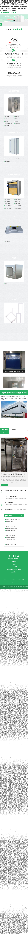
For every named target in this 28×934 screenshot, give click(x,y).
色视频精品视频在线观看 (15, 757)
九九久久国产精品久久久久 (6, 757)
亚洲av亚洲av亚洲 (15, 666)
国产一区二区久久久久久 (17, 887)
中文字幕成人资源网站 (13, 787)
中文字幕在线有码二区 (17, 880)
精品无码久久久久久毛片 (18, 876)
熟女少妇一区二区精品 (12, 790)
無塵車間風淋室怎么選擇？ (10, 539)
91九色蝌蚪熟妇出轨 (7, 870)
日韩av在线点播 (7, 697)
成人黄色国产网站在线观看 (20, 641)
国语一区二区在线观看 (5, 617)
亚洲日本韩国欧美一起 (9, 740)
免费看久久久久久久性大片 (17, 919)
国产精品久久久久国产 (23, 883)
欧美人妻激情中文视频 (19, 616)
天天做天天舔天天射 (15, 777)
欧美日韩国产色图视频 (24, 643)
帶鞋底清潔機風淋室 (8, 123)
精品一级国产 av (3, 843)
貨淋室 (16, 121)
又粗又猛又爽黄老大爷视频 (23, 713)
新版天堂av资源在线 (12, 779)
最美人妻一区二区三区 (5, 776)
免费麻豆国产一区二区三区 (5, 634)
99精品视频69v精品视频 (15, 659)
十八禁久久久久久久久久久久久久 (14, 610)
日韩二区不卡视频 (6, 879)
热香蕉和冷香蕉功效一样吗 (6, 648)
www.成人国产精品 (12, 838)
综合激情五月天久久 (4, 651)
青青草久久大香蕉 (11, 833)
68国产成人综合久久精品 (15, 628)
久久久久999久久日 (21, 608)
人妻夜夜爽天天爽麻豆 (20, 645)
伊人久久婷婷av (23, 794)
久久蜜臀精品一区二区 (16, 770)
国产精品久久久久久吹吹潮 (7, 688)
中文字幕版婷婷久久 (8, 841)
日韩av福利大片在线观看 (13, 721)
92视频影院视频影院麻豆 (14, 873)
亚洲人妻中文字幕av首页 (9, 797)
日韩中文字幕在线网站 (9, 846)
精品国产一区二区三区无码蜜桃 (13, 920)
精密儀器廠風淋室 (18, 208)
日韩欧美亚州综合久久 (13, 696)
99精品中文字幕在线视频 (23, 773)
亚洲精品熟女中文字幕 (9, 637)
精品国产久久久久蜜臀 (11, 613)
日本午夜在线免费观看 (11, 641)
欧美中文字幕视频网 (17, 649)
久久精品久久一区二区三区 (6, 639)
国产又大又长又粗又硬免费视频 (11, 808)
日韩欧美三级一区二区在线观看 (12, 788)
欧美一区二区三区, (13, 878)
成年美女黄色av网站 (12, 633)
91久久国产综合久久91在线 (7, 690)
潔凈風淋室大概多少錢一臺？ (11, 496)
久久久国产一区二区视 (11, 888)
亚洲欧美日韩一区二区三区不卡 (23, 916)
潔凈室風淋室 (17, 203)
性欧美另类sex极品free (16, 933)
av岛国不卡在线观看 (9, 758)
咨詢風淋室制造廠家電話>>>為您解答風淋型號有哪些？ (15, 24)
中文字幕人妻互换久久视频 (16, 774)
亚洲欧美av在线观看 (20, 879)
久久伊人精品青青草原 (20, 793)
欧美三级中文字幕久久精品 (20, 636)
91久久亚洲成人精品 (17, 698)
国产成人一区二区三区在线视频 (19, 802)
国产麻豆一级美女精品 (11, 665)
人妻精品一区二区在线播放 (19, 691)
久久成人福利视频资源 (4, 792)
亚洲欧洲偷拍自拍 (20, 781)
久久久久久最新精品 (23, 769)
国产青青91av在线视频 (13, 877)
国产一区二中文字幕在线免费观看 (11, 874)
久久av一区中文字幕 (5, 610)
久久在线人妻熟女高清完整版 (17, 760)
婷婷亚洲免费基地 (5, 724)
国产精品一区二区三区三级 (20, 844)
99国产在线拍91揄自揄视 (13, 687)
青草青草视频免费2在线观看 (18, 833)
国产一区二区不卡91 (19, 623)
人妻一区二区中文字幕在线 (11, 725)
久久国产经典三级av (5, 781)
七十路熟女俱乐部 (17, 843)
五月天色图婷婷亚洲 (17, 811)
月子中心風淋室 (18, 205)
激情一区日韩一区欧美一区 (11, 630)
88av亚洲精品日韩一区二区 (13, 732)
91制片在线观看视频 (18, 613)
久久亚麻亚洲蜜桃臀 (11, 763)
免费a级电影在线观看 (5, 736)
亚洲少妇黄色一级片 (24, 654)
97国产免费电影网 (25, 651)
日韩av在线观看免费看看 (7, 889)
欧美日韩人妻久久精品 (8, 622)
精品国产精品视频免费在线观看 (15, 761)
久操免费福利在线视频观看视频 (17, 690)
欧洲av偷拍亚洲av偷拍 (7, 709)
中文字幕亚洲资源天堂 (3, 920)
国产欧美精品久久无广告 (20, 851)
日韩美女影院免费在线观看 (6, 769)
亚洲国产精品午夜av (9, 644)
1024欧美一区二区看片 (14, 612)
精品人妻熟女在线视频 (23, 703)
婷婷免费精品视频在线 (14, 932)
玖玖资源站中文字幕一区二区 (20, 771)
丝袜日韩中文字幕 (4, 650)
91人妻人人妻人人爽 (24, 637)
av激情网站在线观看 (14, 682)
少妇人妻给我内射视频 (7, 767)
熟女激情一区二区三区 (22, 817)
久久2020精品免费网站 (11, 691)
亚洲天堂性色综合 (11, 723)
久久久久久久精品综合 (18, 640)
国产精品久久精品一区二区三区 (17, 688)
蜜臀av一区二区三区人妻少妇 (15, 668)
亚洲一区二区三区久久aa (20, 854)
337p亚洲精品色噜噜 (20, 646)
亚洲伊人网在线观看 (13, 625)
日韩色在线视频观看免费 (18, 723)
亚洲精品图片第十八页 (19, 840)
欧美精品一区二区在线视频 (23, 628)
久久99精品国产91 (14, 884)
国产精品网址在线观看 (15, 730)
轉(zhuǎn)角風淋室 (18, 119)
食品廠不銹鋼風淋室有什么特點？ (11, 535)
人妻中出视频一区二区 (12, 707)
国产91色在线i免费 (20, 653)
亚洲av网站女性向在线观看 (20, 708)
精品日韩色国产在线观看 (22, 612)
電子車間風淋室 (7, 199)
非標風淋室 (7, 125)
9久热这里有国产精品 (4, 684)
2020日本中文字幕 (3, 704)
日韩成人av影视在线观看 (15, 773)
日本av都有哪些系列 (23, 767)
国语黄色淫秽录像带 (12, 844)
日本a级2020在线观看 (20, 922)
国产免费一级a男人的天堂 (6, 737)
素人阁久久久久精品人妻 (6, 682)
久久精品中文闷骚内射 (19, 738)
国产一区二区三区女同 (18, 607)
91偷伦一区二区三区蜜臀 (11, 921)
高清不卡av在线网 (25, 814)
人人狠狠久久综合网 (19, 784)
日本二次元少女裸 (16, 797)
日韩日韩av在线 (19, 816)
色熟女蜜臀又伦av (18, 650)
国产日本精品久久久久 (21, 807)
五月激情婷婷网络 (23, 626)
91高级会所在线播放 (15, 926)
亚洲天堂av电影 (20, 758)
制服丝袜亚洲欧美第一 (16, 643)
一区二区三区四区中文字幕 (15, 709)
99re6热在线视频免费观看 (12, 891)
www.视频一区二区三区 (7, 703)
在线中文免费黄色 (14, 663)
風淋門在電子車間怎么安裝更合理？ (12, 523)
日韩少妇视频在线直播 (20, 689)
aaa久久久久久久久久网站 (6, 660)
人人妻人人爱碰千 (9, 930)
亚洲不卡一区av (12, 911)
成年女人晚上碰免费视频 (4, 638)
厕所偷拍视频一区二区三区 (11, 623)
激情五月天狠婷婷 (15, 764)
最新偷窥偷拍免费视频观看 (15, 742)
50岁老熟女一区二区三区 (12, 685)
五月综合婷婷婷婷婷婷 (19, 633)
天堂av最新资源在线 (11, 859)
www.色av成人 (20, 727)
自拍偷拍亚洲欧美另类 (3, 714)
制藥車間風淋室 (18, 199)
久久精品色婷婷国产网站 (16, 930)
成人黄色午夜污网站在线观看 (23, 634)
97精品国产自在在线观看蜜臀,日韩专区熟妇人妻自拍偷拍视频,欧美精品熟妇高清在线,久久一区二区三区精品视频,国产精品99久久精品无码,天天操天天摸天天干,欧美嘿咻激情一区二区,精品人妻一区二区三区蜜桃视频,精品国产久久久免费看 (14, 591)
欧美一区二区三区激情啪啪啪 (7, 836)
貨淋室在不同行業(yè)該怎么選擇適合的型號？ (13, 519)
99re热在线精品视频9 (7, 683)
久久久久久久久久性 (5, 838)
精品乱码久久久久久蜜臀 (14, 713)
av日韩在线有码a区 (13, 875)
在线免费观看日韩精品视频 (8, 711)
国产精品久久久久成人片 (20, 716)
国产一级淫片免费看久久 (18, 815)
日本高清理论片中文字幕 (21, 787)
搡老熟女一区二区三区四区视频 (10, 803)
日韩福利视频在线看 (16, 929)
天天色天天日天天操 (5, 661)
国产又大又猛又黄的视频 (8, 782)
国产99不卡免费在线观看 (5, 779)
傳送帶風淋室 (17, 123)
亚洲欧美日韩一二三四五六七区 (7, 619)
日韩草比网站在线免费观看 (10, 735)
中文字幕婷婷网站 (19, 630)
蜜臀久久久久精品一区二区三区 (12, 710)
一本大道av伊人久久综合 (12, 624)
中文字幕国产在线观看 (3, 635)
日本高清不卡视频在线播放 (12, 645)
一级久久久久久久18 (12, 616)
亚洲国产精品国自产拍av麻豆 (22, 656)
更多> (22, 515)
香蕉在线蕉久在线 (21, 712)
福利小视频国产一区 (15, 739)
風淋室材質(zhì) (21, 579)
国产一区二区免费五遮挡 (15, 660)
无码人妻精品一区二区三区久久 (16, 837)
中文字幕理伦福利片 (10, 664)
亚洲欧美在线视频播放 (20, 874)
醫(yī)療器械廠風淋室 (8, 208)
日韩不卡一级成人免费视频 (9, 778)
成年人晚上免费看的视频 (16, 703)
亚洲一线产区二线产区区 (8, 739)
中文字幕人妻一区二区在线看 (4, 917)
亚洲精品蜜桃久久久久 (5, 636)
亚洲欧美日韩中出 (6, 625)
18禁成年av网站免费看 (14, 906)
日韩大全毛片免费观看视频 (22, 906)
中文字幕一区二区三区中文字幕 (7, 915)
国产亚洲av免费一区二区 (15, 769)
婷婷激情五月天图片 (11, 593)
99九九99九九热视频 (22, 730)
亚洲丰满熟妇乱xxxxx (22, 734)
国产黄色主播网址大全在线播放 (11, 798)
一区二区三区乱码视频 (3, 815)
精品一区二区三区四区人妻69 (12, 655)
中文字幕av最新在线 (5, 685)
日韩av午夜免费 (2, 926)
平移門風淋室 (7, 119)
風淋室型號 (12, 579)
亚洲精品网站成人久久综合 (19, 921)
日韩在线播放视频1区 (6, 668)
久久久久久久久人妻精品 (17, 644)
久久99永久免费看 (11, 861)
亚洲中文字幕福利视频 (21, 852)
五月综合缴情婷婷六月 (8, 774)
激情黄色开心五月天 (22, 757)
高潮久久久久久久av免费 (7, 656)
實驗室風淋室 (17, 201)
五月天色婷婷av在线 (5, 624)
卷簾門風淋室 (17, 118)
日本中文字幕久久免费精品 (12, 651)
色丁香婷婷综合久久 (7, 705)
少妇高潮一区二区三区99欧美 (10, 618)
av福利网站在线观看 (24, 887)
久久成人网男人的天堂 (6, 611)
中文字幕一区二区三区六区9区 (18, 631)
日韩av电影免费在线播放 (4, 652)
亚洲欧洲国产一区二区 (11, 684)
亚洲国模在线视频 (8, 667)
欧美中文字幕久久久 (12, 756)
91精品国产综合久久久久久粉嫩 (13, 817)
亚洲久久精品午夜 (5, 834)
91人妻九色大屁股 (10, 729)
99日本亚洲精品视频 (17, 635)
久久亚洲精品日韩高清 (9, 929)
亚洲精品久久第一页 (11, 860)
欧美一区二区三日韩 (11, 695)
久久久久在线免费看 (21, 777)
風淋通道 (6, 121)
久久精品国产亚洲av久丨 (14, 634)
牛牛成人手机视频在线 (24, 701)
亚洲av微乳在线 (4, 727)
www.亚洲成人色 (13, 737)
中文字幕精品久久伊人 (3, 593)
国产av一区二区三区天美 (20, 625)
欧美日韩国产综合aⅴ (7, 662)
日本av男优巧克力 (5, 738)
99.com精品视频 (2, 718)
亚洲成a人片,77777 (18, 627)
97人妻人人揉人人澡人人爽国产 (22, 620)
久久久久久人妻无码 (5, 689)
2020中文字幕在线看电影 (4, 859)
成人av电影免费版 (18, 621)
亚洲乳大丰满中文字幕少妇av (10, 719)
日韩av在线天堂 (6, 804)
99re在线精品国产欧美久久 (19, 888)
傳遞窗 (6, 283)
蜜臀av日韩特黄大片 (4, 723)
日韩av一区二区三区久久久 (19, 839)
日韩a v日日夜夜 (10, 770)
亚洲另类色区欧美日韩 (6, 789)
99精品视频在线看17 (10, 794)
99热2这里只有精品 (15, 622)
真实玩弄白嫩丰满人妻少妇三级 (19, 857)
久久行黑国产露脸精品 (6, 761)
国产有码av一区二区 (16, 909)
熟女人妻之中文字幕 (5, 787)
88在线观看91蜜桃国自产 (7, 659)
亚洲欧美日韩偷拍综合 (8, 780)
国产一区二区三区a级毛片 (8, 881)
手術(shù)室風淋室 (8, 205)
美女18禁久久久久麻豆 (20, 655)
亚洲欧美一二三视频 (14, 683)
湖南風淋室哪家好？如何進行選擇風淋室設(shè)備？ (16, 490)
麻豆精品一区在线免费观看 (4, 851)
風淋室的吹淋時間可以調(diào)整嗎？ (12, 528)
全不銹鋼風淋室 (7, 158)
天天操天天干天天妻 (23, 697)
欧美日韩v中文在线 (23, 715)
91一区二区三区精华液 (6, 612)
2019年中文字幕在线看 (3, 631)
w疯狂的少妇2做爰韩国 (13, 608)
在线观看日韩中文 (13, 611)
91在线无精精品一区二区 (7, 646)
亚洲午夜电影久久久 (19, 726)
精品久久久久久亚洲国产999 (5, 873)
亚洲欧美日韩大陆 (15, 907)
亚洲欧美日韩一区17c (12, 913)
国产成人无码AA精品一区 (12, 772)
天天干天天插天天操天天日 (18, 766)
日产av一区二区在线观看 (12, 652)
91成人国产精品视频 (18, 775)
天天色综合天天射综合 (15, 648)
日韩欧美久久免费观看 (19, 647)
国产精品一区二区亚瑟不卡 (10, 733)
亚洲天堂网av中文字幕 (6, 609)
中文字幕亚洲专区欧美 (24, 711)
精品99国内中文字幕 (17, 701)
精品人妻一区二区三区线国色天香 (21, 629)
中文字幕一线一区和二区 (18, 722)
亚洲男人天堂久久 (7, 773)
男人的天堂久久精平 (11, 800)
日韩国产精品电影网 (21, 696)
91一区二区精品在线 (4, 691)
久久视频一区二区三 (5, 806)
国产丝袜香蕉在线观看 (11, 638)
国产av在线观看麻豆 (17, 794)
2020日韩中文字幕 (19, 808)
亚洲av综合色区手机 (24, 731)
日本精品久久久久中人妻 (19, 756)
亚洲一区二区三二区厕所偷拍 (15, 662)
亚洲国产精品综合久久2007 (8, 643)
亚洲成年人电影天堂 (12, 851)
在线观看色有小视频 (19, 699)
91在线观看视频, (6, 686)
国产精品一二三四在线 (22, 871)
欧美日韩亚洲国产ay (13, 614)
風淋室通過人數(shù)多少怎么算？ (11, 544)
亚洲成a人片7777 (23, 621)
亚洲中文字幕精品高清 (16, 711)
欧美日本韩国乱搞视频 (8, 654)
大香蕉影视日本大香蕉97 (21, 710)
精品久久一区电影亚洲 (23, 728)
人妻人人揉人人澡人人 (12, 924)
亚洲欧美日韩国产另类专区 (10, 627)
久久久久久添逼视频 (4, 800)
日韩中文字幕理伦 (7, 608)
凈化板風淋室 (7, 161)
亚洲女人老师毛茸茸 (17, 717)
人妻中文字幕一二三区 (16, 632)
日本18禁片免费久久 (6, 614)
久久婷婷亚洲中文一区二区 (11, 702)
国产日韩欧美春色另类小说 (16, 654)
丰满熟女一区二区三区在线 (11, 629)
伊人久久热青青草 (5, 762)
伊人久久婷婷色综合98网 (6, 647)
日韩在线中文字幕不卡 (18, 618)
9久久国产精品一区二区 (10, 717)
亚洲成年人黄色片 (8, 884)
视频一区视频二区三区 (3, 712)
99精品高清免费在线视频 (11, 714)
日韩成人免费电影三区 (9, 741)
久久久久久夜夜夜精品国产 (21, 724)
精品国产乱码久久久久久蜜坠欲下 (15, 609)
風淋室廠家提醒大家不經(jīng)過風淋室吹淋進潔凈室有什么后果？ (16, 509)
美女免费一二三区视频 (21, 666)
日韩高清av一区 (13, 646)
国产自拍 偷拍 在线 (16, 692)
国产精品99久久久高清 (10, 843)
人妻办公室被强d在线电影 (19, 720)
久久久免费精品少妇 (12, 806)
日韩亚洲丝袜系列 (12, 720)
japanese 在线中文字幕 (19, 638)
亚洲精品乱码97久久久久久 (20, 737)
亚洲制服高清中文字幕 (14, 796)
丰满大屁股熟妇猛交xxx (11, 771)
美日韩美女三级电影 (12, 636)
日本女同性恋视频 (14, 816)
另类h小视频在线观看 (9, 704)
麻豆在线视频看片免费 (23, 782)
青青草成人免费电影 (19, 684)
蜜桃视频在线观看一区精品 (16, 836)
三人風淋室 (7, 118)
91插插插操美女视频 (17, 853)
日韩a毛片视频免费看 (18, 848)
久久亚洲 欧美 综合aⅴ (13, 832)
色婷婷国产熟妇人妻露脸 (5, 616)
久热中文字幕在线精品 (17, 731)
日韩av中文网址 (10, 698)
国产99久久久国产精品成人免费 (5, 910)
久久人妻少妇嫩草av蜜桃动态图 (20, 762)
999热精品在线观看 (5, 641)
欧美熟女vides (5, 708)
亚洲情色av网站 (13, 647)
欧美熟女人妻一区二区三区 (15, 767)
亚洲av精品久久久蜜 (19, 652)
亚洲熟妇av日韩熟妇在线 (6, 628)
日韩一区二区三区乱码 (15, 801)
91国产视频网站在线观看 (7, 734)
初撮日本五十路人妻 (12, 785)
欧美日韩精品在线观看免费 (18, 763)
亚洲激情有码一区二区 (21, 868)
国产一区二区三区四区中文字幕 (19, 741)
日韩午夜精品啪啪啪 (17, 855)
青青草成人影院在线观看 (12, 864)
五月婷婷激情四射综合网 (6, 847)
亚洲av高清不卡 (22, 704)
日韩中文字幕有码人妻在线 (18, 615)
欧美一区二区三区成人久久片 (12, 727)
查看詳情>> (4, 484)
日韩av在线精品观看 (4, 817)
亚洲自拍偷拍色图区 (20, 869)
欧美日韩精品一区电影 (13, 916)
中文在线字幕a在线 (14, 865)
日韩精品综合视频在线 (21, 920)
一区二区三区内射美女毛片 (18, 842)
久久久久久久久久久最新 (9, 632)
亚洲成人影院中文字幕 (6, 878)
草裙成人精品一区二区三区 (20, 849)
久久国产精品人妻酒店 (13, 812)
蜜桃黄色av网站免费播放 (20, 924)
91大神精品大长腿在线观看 (20, 718)
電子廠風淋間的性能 (9, 502)
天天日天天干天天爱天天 (11, 607)
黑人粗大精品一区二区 (11, 708)
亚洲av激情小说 (22, 692)
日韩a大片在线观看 (23, 698)
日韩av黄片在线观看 (17, 637)
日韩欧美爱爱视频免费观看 (15, 870)
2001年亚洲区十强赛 (19, 702)
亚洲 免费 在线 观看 (15, 923)
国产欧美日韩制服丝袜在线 (21, 663)
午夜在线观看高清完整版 (11, 650)
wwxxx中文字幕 (11, 686)
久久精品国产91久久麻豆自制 (17, 619)
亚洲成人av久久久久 (12, 776)
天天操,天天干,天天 (18, 693)
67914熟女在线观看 (11, 722)
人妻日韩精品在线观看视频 (17, 914)
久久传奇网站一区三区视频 (11, 765)
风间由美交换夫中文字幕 (21, 759)
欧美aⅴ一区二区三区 (13, 653)
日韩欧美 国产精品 (14, 639)
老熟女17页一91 (22, 709)
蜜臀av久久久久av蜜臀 (22, 841)
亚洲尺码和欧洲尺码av (17, 872)
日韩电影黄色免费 (15, 780)
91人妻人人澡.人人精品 (14, 789)
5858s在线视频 (7, 721)
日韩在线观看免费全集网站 (10, 621)
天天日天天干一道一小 (17, 664)
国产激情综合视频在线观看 (14, 813)
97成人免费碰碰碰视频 (18, 695)
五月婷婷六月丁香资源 (5, 854)
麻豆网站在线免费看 (22, 622)
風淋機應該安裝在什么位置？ (11, 530)
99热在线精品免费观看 (13, 617)
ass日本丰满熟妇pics (18, 735)
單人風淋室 (7, 116)
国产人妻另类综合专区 (11, 848)
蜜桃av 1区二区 (24, 619)
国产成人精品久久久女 (12, 786)
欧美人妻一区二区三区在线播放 (10, 718)
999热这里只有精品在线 (5, 633)
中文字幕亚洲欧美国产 (5, 785)
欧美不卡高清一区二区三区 (4, 732)
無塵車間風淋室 (7, 203)
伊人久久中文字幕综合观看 (21, 866)
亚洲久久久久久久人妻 (15, 694)
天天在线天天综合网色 (11, 849)
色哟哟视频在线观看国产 (24, 909)
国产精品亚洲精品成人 (20, 685)
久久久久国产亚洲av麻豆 (6, 696)
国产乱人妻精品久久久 (23, 705)
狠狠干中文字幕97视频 (3, 888)
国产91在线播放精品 (11, 635)
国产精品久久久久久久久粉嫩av (14, 736)
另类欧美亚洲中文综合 (21, 917)
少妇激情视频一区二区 (19, 785)
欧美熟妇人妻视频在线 (21, 928)
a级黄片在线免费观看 (24, 717)
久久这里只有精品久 (18, 686)
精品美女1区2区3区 (4, 645)
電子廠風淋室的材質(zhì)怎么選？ (11, 537)
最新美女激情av (15, 871)
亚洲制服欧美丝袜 (20, 788)
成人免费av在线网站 (5, 726)
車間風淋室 (14, 582)
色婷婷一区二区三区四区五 (15, 858)
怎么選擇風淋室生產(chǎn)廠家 (11, 526)
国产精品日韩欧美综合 (9, 802)
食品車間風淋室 (7, 201)
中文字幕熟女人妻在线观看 (9, 642)
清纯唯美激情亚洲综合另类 (12, 866)
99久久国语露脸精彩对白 (11, 931)
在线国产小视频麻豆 (24, 664)
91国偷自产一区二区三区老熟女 (9, 640)
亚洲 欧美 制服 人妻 (3, 629)
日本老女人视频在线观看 (7, 922)
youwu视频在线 (18, 725)
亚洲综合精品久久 (3, 644)
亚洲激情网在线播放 (7, 837)
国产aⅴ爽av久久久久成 (16, 740)
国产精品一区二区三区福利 (18, 642)
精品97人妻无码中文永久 (22, 657)
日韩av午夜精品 (20, 812)
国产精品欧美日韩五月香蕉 (15, 715)
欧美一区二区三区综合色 (14, 928)
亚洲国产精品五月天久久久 (21, 614)
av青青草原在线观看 (21, 667)
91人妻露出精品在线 (19, 707)
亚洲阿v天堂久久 (12, 831)
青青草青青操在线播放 (13, 879)
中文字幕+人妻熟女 (14, 667)
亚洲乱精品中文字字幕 (19, 661)
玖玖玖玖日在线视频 (19, 831)
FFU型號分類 (7, 241)
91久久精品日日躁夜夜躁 (13, 804)
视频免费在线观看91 (9, 791)
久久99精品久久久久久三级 (6, 882)
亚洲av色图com (24, 630)
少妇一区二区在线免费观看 (6, 663)
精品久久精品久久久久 (19, 719)
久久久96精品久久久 (24, 850)
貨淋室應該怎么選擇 (9, 521)
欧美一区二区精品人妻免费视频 (9, 863)
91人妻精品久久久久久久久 (15, 697)
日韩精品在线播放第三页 (9, 850)
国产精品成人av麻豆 (19, 611)
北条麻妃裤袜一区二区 (15, 734)
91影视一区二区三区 (3, 607)
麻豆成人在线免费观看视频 (15, 705)
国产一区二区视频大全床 (20, 803)
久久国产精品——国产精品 (18, 795)
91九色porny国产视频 (4, 695)
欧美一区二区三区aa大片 (21, 617)
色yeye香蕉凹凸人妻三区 (4, 665)
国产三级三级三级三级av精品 (13, 657)
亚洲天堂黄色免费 (11, 649)
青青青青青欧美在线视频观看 (12, 869)
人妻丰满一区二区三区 (15, 782)
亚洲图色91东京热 (19, 891)
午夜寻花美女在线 (14, 656)
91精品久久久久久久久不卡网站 (6, 810)
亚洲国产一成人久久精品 (22, 732)
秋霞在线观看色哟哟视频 (20, 658)
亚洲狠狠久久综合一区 (9, 845)
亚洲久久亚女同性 (9, 666)
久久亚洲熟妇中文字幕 (8, 801)
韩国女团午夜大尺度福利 (16, 915)
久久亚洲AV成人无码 (10, 876)
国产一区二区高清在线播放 (20, 665)
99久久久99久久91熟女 (12, 658)
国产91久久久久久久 (20, 624)
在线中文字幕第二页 (8, 807)
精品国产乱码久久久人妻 (23, 764)
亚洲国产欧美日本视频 (9, 853)
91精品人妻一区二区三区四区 (6, 730)
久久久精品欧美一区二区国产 (20, 867)
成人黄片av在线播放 (17, 593)
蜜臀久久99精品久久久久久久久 (8, 615)
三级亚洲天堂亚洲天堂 (21, 700)
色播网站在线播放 (5, 891)
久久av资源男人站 (22, 926)
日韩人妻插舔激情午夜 (21, 865)
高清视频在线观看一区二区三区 (10, 693)
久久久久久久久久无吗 (10, 842)
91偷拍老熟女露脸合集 (17, 861)
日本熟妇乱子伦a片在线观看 (6, 728)
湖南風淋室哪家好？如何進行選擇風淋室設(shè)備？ (13, 474)
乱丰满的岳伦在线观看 (18, 860)
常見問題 (14, 429)
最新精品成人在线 (23, 740)
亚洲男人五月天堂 (11, 762)
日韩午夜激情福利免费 (21, 639)
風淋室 (4, 579)
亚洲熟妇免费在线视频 (3, 655)
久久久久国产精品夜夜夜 (18, 856)
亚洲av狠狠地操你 (14, 922)
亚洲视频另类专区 (6, 759)
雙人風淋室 (17, 116)
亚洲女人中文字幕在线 (23, 706)
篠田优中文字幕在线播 (13, 759)
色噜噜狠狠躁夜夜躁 (3, 702)
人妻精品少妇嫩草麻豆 (19, 792)
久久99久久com (12, 912)
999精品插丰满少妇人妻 (15, 809)
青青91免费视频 (16, 706)
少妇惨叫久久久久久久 (7, 865)
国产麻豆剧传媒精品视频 (17, 850)
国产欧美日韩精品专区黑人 (6, 700)
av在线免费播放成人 (6, 928)
